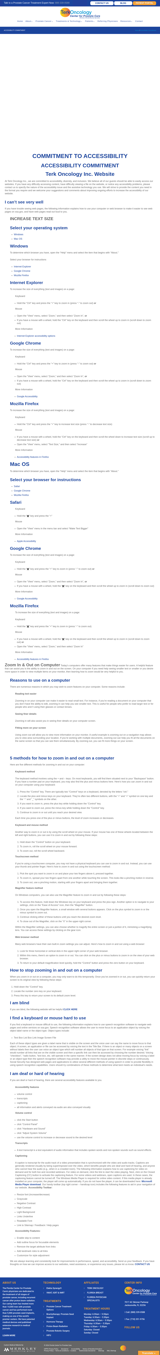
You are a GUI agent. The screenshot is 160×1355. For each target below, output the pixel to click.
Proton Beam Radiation (57, 1326)
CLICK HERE (70, 1009)
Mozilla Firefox (21, 275)
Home (20, 21)
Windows (18, 234)
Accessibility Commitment (148, 30)
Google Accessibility (27, 396)
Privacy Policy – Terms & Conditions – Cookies (60, 1351)
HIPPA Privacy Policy (51, 1349)
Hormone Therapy (54, 1322)
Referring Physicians (107, 21)
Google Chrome (22, 271)
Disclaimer (64, 1349)
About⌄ (29, 21)
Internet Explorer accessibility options (36, 336)
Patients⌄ (90, 21)
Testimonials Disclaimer (87, 1351)
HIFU (48, 1335)
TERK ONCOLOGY (95, 1288)
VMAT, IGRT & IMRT (55, 1292)
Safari (17, 486)
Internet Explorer (22, 266)
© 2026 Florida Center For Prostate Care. (58, 1345)
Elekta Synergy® (54, 1288)
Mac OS (18, 239)
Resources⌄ (126, 21)
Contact (139, 21)
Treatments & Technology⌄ (69, 21)
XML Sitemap (111, 1351)
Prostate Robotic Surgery (58, 1331)
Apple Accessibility (26, 541)
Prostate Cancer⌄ (44, 21)
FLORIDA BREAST (95, 1292)
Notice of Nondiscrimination (92, 1349)
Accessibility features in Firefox (33, 457)
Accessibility (75, 1349)
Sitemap (101, 1351)
